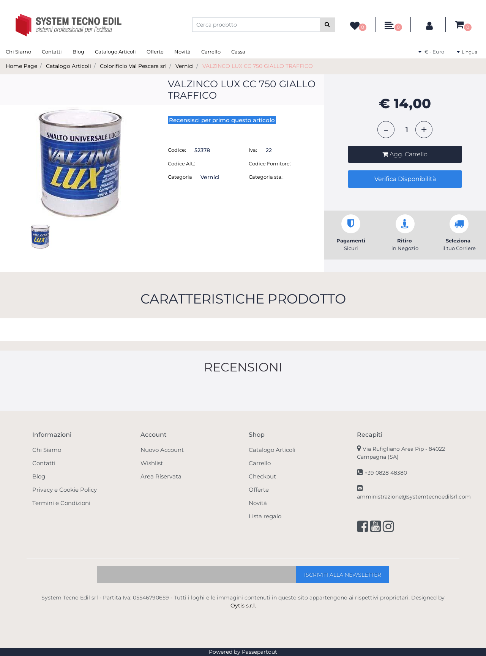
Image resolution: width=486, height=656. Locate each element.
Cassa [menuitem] (238, 52)
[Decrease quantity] (385, 129)
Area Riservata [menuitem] (160, 476)
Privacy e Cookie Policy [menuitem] (64, 489)
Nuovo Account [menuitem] (162, 449)
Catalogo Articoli (68, 66)
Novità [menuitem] (182, 52)
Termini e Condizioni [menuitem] (61, 503)
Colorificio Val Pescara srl (133, 66)
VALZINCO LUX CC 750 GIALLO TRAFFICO (257, 66)
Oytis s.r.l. (243, 605)
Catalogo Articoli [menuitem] (115, 52)
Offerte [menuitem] (155, 52)
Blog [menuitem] (78, 52)
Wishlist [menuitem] (151, 463)
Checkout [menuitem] (262, 476)
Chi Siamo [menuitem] (18, 52)
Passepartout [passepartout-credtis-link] (259, 651)
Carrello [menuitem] (211, 52)
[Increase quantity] (423, 129)
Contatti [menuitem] (52, 52)
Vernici (184, 66)
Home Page (21, 66)
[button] (327, 24)
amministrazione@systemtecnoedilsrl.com (414, 496)
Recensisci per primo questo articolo (222, 120)
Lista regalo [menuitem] (265, 516)
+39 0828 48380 (385, 472)
